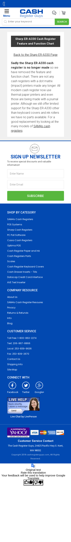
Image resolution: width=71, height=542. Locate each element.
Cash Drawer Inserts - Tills (22, 271)
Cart (64, 13)
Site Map (12, 369)
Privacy (11, 307)
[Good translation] (28, 482)
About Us (12, 297)
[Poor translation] (38, 482)
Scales (11, 261)
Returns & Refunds (17, 312)
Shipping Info (15, 364)
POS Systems (14, 224)
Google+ (39, 391)
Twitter (26, 391)
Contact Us (13, 359)
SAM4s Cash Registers (20, 219)
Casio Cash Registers (19, 240)
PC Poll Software (16, 235)
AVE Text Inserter (16, 282)
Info (9, 318)
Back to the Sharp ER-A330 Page (36, 55)
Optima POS (14, 245)
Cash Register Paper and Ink (23, 250)
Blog (9, 323)
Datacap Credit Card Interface (25, 277)
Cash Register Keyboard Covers (25, 266)
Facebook (12, 391)
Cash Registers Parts (19, 256)
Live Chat (54, 13)
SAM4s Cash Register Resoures (25, 302)
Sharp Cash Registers (19, 229)
